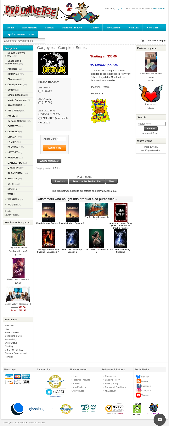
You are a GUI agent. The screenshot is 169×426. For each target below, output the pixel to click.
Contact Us (110, 376)
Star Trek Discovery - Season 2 (72, 250)
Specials (49, 27)
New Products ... (12, 215)
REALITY (12, 178)
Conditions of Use (13, 336)
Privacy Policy (111, 383)
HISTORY (13, 152)
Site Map (9, 346)
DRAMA (12, 136)
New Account (159, 8)
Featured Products (72, 27)
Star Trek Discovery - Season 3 (120, 250)
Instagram (146, 390)
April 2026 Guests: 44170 (20, 34)
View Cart (152, 27)
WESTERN (13, 199)
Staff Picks (13, 74)
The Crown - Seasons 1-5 (97, 250)
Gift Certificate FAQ (14, 350)
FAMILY (12, 142)
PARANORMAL (16, 173)
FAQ (7, 329)
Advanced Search (150, 133)
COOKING (13, 131)
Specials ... (9, 211)
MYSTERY (13, 168)
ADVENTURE (15, 105)
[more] (25, 222)
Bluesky (145, 377)
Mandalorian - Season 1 (72, 223)
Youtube (145, 395)
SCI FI (11, 183)
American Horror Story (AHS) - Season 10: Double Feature (120, 225)
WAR (10, 194)
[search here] (152, 124)
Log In (118, 8)
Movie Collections (17, 100)
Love (43, 422)
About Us (9, 325)
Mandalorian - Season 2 (48, 223)
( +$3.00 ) (46, 102)
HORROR (13, 157)
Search (141, 117)
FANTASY (13, 147)
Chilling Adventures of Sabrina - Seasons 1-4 (48, 250)
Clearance (13, 79)
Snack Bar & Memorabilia (13, 62)
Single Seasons (16, 95)
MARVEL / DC (15, 163)
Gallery (95, 27)
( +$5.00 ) (46, 91)
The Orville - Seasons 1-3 (97, 218)
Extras (11, 89)
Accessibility (11, 339)
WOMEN (12, 204)
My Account (113, 27)
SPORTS (12, 189)
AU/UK (11, 116)
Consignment (15, 84)
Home (10, 27)
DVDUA (24, 422)
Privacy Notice (12, 332)
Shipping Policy (112, 380)
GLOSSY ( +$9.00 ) (51, 114)
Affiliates (12, 69)
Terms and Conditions (115, 387)
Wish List (133, 27)
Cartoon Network (17, 121)
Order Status (11, 343)
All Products (78, 391)
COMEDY (13, 126)
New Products (29, 27)
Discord (144, 381)
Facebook (145, 386)
